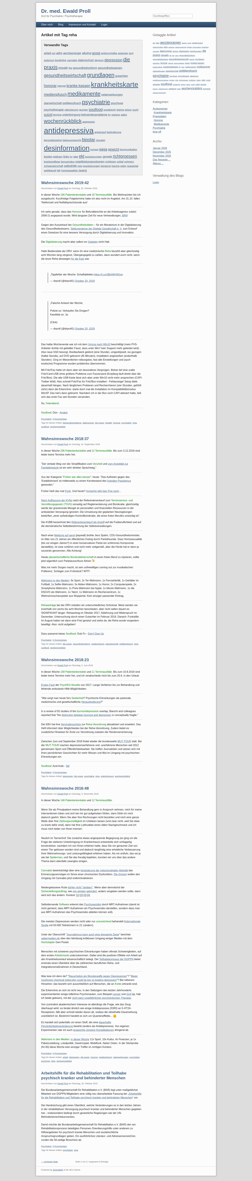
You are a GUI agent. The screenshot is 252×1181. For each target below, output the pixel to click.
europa (94, 149)
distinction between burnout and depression (86, 715)
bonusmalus (68, 161)
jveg (80, 166)
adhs (59, 53)
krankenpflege (52, 161)
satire (124, 114)
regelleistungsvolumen (89, 161)
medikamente (84, 94)
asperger (123, 53)
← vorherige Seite (49, 1161)
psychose (117, 103)
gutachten (121, 76)
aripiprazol (100, 132)
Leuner (117, 994)
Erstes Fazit (48, 685)
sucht (135, 109)
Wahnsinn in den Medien (55, 580)
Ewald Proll (63, 188)
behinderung (114, 132)
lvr (71, 156)
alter (75, 156)
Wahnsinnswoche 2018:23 (65, 660)
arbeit (47, 53)
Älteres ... (158, 163)
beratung (106, 166)
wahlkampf (50, 170)
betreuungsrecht (72, 140)
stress (128, 109)
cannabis (72, 60)
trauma (116, 166)
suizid (48, 114)
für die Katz (77, 258)
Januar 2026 (160, 148)
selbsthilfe (70, 166)
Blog (60, 24)
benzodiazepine (53, 140)
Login (104, 24)
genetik (107, 156)
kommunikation (128, 149)
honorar (50, 85)
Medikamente (161, 124)
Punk (68, 491)
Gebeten (93, 241)
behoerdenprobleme (94, 114)
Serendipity (58, 1170)
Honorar (158, 120)
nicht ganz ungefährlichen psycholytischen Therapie (101, 998)
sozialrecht (109, 109)
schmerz (129, 161)
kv (109, 114)
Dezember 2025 (162, 152)
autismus (49, 60)
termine (57, 114)
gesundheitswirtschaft (65, 75)
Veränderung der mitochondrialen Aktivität (104, 870)
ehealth (63, 68)
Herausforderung (91, 702)
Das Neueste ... (161, 159)
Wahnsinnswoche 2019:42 (65, 183)
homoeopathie (69, 170)
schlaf (120, 161)
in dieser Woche (80, 1039)
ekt (81, 156)
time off (157, 131)
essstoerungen (93, 156)
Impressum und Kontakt (82, 24)
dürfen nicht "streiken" (80, 887)
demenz (99, 60)
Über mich (47, 24)
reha (135, 423)
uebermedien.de (50, 938)
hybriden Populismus (119, 480)
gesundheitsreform (85, 68)
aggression (88, 121)
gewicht (113, 149)
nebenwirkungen (112, 94)
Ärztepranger (160, 108)
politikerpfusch (72, 103)
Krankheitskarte (162, 112)
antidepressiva (69, 130)
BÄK (124, 215)
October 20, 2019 (85, 281)
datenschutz (86, 60)
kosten (48, 156)
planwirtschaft (53, 103)
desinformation (67, 148)
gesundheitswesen (110, 68)
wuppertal (132, 166)
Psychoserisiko (92, 904)
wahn (123, 166)
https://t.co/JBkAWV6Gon (108, 274)
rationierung (71, 109)
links (66, 156)
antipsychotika (109, 53)
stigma (120, 109)
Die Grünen (120, 874)
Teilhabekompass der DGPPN (116, 959)
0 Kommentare (60, 419)
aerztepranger (72, 53)
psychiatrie (96, 102)
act (53, 53)
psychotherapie (54, 109)
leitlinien (58, 156)
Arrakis (64, 412)
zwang (82, 170)
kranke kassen (78, 85)
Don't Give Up (96, 633)
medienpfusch (55, 94)
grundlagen (100, 75)
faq (70, 68)
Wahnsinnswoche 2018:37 (65, 439)
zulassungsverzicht (159, 93)
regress (115, 114)
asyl (131, 53)
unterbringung (71, 114)
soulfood (96, 109)
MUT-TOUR (124, 741)
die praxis (99, 423)
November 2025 (162, 155)
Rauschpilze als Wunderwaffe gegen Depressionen (98, 976)
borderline (60, 60)
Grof (128, 994)
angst (96, 53)
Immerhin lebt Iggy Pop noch (102, 491)
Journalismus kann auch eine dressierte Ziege (93, 934)
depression (113, 60)
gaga (103, 149)
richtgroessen (125, 156)
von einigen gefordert (85, 891)
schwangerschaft (53, 166)
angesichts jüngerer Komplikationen (93, 1030)
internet (61, 86)
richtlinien (110, 161)
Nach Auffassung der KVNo (56, 500)
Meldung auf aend (64, 535)
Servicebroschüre (71, 724)
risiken (198, 80)
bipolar (88, 139)
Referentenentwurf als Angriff (88, 522)
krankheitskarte (114, 84)
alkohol (86, 53)
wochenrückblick (63, 121)
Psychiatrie (46, 419)
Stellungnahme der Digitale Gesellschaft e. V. (96, 228)
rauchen (83, 109)
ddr (59, 170)
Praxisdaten (159, 116)
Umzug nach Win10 (99, 344)
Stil (67, 766)
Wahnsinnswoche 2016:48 (65, 788)
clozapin (100, 140)
